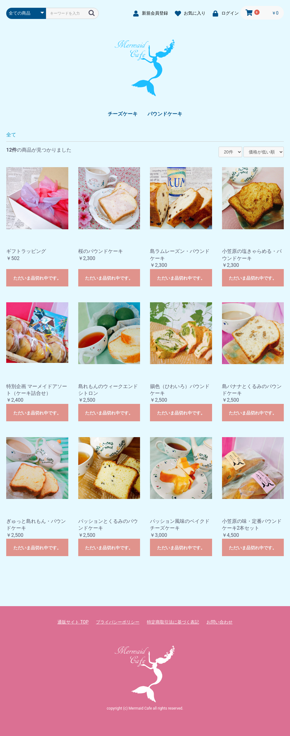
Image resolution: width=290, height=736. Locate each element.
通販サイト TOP (72, 621)
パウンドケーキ (164, 114)
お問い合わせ (219, 621)
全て (11, 135)
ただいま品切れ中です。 (37, 278)
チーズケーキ (123, 114)
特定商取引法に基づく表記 (173, 621)
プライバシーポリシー (117, 621)
